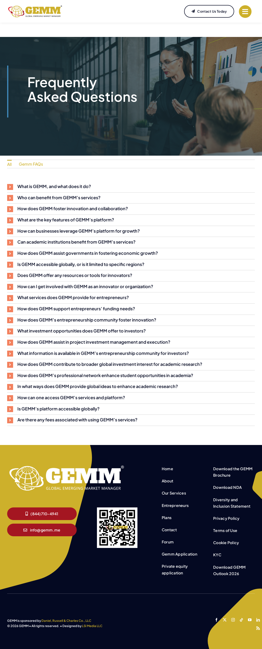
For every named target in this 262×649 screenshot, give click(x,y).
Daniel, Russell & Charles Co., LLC (66, 621)
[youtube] (250, 620)
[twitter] (225, 620)
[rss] (258, 628)
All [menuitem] (9, 164)
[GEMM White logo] (66, 466)
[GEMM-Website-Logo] (35, 6)
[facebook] (216, 620)
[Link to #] (245, 11)
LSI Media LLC (92, 626)
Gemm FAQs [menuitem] (31, 164)
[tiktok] (241, 620)
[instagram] (233, 620)
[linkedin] (258, 620)
